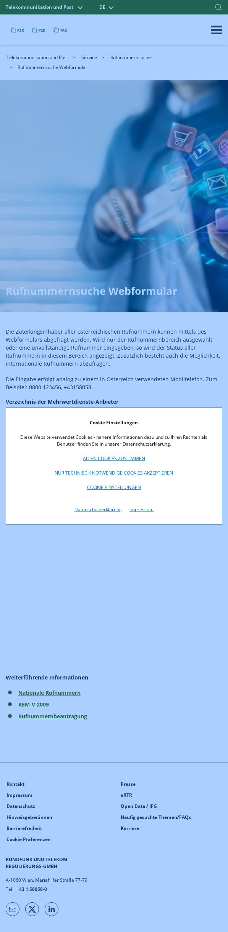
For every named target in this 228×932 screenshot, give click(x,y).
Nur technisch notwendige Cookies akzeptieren (114, 473)
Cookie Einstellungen (114, 487)
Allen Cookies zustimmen (114, 458)
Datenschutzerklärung (98, 509)
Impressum (141, 509)
